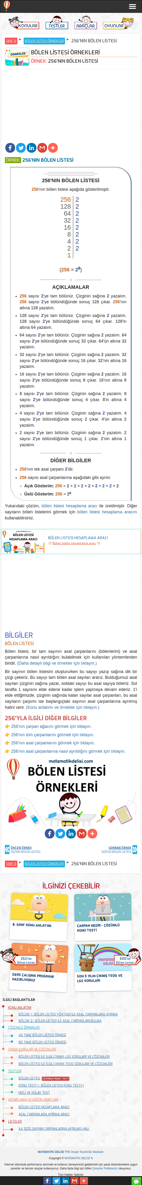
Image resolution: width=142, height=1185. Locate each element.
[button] (10, 148)
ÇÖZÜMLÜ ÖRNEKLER (24, 1028)
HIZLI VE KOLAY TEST (34, 1093)
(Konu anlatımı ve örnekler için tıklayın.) (62, 707)
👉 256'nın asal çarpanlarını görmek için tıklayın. (50, 743)
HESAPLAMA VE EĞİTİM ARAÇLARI (33, 1100)
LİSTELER (15, 1121)
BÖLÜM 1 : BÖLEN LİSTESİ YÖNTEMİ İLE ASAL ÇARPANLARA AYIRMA (68, 1014)
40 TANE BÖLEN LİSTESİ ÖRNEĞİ (42, 1035)
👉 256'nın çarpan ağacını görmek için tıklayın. (48, 726)
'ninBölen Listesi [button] (26, 961)
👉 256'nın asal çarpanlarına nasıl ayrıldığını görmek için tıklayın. (65, 751)
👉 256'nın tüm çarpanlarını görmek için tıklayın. (49, 735)
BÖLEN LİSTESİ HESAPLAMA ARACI (44, 1107)
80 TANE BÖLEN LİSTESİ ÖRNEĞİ (42, 1042)
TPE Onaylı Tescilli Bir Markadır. (71, 1152)
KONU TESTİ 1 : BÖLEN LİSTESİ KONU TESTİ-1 (51, 1085)
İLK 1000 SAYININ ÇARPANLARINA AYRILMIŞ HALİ (54, 1129)
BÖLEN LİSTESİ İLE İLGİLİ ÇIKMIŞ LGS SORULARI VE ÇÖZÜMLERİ (64, 1057)
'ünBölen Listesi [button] (125, 961)
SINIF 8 (11, 41)
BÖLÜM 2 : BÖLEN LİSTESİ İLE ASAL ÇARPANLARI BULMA (60, 1021)
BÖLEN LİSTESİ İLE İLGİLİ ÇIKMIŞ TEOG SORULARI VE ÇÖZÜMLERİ (66, 1064)
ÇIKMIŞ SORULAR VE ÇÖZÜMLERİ (32, 1049)
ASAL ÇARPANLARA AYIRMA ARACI (44, 1114)
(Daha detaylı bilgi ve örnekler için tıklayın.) (57, 663)
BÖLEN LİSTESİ (29, 1078)
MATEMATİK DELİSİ (77, 1158)
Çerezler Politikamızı (105, 1168)
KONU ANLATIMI (19, 1008)
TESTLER (15, 1071)
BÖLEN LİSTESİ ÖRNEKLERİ (44, 41)
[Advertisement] (71, 106)
